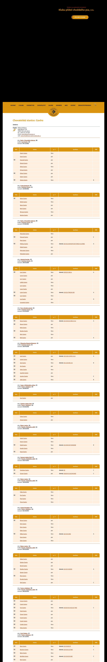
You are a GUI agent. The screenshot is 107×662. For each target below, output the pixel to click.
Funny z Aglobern (25, 512)
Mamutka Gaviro (24, 158)
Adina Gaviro (23, 606)
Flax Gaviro (23, 423)
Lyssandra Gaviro (24, 227)
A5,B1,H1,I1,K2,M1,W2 (70, 398)
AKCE (66, 30)
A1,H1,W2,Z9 (67, 570)
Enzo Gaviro (23, 461)
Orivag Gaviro (23, 94)
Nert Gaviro (23, 133)
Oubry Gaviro (23, 101)
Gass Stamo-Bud (25, 593)
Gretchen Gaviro (26, 111)
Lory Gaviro (23, 210)
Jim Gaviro (23, 290)
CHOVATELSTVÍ (41, 30)
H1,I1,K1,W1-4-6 (68, 287)
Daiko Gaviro (23, 483)
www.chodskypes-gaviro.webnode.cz (31, 60)
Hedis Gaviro (23, 369)
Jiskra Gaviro (23, 294)
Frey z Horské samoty (26, 232)
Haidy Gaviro (23, 362)
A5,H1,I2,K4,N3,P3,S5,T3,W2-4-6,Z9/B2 (74, 168)
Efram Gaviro (23, 445)
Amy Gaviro (23, 609)
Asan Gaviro (23, 626)
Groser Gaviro (23, 398)
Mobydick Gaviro (24, 178)
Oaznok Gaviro (24, 84)
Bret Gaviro (23, 584)
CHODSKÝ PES (30, 30)
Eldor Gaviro (23, 455)
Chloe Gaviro (23, 341)
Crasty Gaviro (23, 545)
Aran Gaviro (23, 616)
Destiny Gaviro (24, 493)
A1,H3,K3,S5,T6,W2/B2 (70, 369)
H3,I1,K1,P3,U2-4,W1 (69, 609)
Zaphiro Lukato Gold (26, 328)
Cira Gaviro (23, 532)
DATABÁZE (59, 30)
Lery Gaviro (23, 203)
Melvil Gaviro (23, 171)
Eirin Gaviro (23, 448)
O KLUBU (21, 30)
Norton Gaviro (24, 139)
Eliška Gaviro (23, 458)
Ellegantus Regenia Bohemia (28, 267)
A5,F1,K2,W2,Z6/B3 (69, 622)
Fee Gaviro (23, 420)
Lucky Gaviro (23, 217)
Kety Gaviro (23, 259)
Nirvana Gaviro (24, 136)
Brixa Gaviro (23, 587)
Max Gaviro (23, 165)
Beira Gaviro (23, 577)
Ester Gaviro (23, 465)
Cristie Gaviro (23, 549)
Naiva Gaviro (23, 123)
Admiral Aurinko (25, 183)
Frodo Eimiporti (24, 110)
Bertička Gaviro (24, 581)
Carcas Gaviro (23, 525)
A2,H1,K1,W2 (67, 458)
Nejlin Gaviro (23, 126)
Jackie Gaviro (23, 284)
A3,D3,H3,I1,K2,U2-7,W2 (70, 532)
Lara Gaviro (24, 66)
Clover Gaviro (23, 539)
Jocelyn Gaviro (24, 300)
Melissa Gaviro (24, 168)
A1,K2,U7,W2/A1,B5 (69, 217)
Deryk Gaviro (23, 490)
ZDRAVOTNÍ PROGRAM (84, 30)
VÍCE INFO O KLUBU (79, 17)
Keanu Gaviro (23, 248)
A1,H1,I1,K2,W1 (68, 493)
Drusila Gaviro (24, 503)
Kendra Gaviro (24, 255)
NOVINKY (13, 30)
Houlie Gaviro (23, 373)
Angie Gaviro (23, 612)
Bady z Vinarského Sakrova (27, 64)
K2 (64, 394)
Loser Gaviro (23, 213)
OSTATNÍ (73, 30)
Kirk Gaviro (23, 262)
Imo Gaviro (23, 322)
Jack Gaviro (23, 280)
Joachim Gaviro (24, 297)
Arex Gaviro (23, 619)
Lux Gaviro (23, 223)
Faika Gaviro (23, 416)
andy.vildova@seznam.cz (28, 58)
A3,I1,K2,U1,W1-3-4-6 (69, 280)
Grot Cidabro (24, 557)
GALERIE (50, 30)
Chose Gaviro (23, 344)
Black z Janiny (24, 349)
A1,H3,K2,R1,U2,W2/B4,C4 (71, 612)
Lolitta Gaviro (23, 207)
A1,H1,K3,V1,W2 (68, 581)
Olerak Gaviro (23, 87)
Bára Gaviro (23, 570)
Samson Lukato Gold (26, 381)
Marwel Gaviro (24, 161)
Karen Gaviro (23, 245)
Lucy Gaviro (23, 220)
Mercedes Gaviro (24, 175)
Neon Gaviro (23, 129)
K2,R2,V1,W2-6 (68, 196)
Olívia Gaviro (23, 91)
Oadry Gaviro (23, 77)
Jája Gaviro (23, 287)
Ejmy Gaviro (23, 451)
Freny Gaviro (23, 426)
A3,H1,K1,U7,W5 (68, 574)
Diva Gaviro (23, 500)
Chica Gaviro (23, 552)
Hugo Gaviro (23, 376)
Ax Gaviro (22, 629)
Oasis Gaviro (23, 81)
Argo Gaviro (23, 622)
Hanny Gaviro (23, 366)
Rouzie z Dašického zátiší (28, 351)
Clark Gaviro (23, 535)
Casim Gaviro (23, 529)
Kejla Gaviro (23, 252)
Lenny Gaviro (23, 200)
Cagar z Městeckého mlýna (27, 309)
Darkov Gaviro (24, 487)
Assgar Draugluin (25, 432)
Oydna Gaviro (23, 104)
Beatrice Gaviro (24, 574)
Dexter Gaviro (23, 497)
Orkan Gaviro (23, 98)
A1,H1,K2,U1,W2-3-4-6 (70, 245)
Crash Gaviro (23, 542)
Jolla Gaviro (23, 304)
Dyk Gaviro (23, 507)
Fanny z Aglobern (26, 311)
